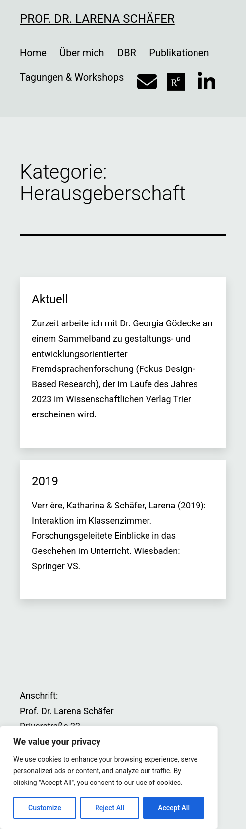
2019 (45, 481)
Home (33, 53)
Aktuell (50, 299)
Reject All (109, 808)
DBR (126, 53)
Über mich (81, 53)
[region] (109, 777)
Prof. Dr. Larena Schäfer (97, 19)
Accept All (174, 808)
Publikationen (179, 53)
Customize (44, 808)
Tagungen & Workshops (72, 77)
